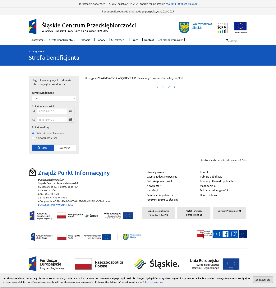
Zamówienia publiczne (160, 195)
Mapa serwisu (208, 185)
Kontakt (149, 39)
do (33, 120)
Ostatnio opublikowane (48, 133)
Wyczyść (65, 147)
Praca (136, 39)
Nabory (102, 39)
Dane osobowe (209, 195)
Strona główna (36, 51)
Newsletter (153, 185)
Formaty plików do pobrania (216, 181)
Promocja (86, 39)
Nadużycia (153, 190)
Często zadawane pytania (162, 176)
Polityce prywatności (153, 282)
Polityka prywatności (159, 181)
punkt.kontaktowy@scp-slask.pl (56, 204)
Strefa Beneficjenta (62, 39)
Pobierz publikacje (211, 176)
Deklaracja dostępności (214, 190)
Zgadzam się (262, 279)
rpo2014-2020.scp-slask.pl (181, 3)
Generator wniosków (170, 39)
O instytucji (119, 39)
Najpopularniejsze (45, 137)
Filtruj (43, 147)
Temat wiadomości (43, 92)
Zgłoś (244, 160)
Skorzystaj (38, 39)
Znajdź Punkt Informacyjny (74, 173)
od (33, 111)
